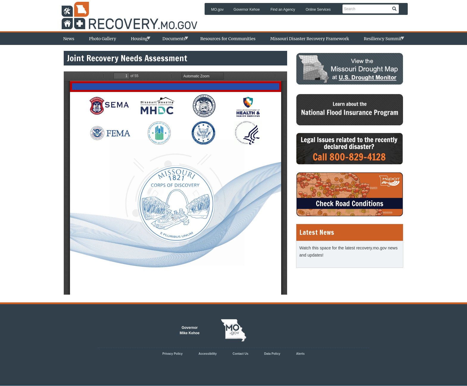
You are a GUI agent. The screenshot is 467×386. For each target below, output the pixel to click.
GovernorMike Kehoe (190, 330)
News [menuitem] (68, 38)
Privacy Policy (172, 353)
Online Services (318, 9)
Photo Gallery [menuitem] (102, 38)
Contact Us (240, 353)
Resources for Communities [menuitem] (227, 38)
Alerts (300, 353)
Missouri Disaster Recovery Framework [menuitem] (309, 38)
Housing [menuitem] (137, 40)
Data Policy (272, 353)
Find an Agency (282, 9)
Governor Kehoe (247, 9)
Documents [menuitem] (172, 40)
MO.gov (217, 9)
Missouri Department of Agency (132, 11)
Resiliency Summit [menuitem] (381, 40)
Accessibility (207, 353)
